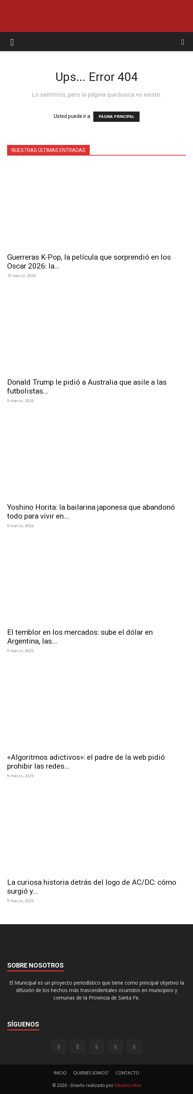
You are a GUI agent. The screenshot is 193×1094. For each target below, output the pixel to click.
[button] (12, 41)
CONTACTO (127, 1073)
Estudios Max (128, 1085)
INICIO (60, 1073)
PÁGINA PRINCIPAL (116, 116)
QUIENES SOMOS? (91, 1073)
